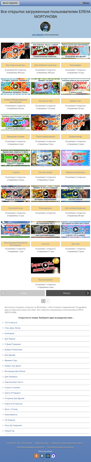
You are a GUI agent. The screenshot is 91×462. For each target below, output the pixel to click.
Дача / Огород (11, 409)
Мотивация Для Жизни (15, 371)
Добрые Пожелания (13, 350)
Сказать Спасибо (12, 387)
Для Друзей (10, 355)
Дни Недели (10, 339)
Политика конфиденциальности (30, 447)
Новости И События (13, 404)
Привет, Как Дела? (13, 366)
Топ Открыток (11, 322)
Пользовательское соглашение (61, 447)
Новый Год (9, 431)
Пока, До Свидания (13, 425)
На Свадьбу (10, 420)
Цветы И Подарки (12, 393)
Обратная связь (42, 443)
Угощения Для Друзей (14, 398)
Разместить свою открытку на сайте (67, 443)
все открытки (10, 3)
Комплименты (11, 415)
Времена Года (11, 360)
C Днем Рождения (13, 344)
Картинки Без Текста (14, 382)
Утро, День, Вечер (12, 328)
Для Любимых (11, 377)
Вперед (66, 293)
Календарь (9, 333)
